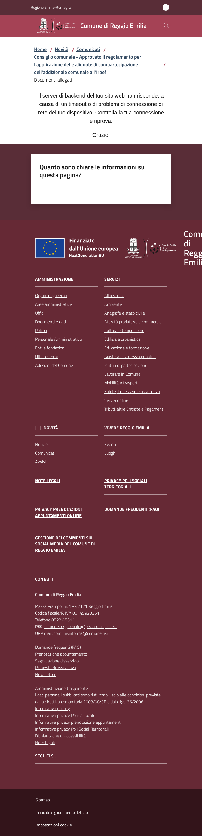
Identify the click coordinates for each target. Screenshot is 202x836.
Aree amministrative (53, 304)
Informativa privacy (52, 708)
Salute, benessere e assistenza (132, 391)
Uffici (39, 313)
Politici (41, 330)
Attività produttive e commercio (132, 321)
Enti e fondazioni (50, 348)
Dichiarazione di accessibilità (60, 735)
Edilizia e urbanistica (122, 339)
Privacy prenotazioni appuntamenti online (58, 512)
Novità (61, 49)
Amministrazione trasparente (61, 688)
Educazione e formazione (126, 348)
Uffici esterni (46, 356)
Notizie (41, 444)
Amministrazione (54, 279)
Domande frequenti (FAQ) (131, 509)
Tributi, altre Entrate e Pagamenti (134, 409)
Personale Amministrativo (58, 339)
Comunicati (88, 49)
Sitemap (43, 800)
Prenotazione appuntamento (61, 654)
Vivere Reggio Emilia (126, 428)
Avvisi (40, 461)
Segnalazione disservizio (57, 660)
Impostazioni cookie (54, 825)
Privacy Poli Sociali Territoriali (125, 484)
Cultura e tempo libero (124, 330)
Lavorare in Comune (122, 374)
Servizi (112, 279)
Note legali (47, 481)
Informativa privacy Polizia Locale (65, 715)
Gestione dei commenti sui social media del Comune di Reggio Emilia (65, 544)
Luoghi (110, 453)
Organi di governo (51, 295)
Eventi (110, 444)
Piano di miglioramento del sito (62, 812)
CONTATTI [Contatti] (44, 579)
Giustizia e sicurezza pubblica (130, 356)
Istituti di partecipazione (125, 365)
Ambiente (113, 304)
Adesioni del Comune (54, 365)
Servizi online (116, 400)
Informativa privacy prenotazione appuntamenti (78, 722)
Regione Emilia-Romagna (51, 7)
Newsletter (45, 674)
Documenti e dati (50, 321)
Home (40, 49)
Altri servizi (114, 295)
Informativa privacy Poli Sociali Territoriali (72, 729)
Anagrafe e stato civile (124, 313)
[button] (166, 26)
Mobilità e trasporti (121, 382)
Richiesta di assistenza (55, 667)
